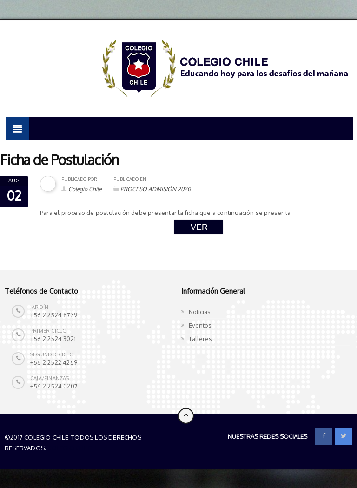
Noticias (200, 311)
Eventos (200, 325)
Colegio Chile (84, 189)
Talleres (200, 338)
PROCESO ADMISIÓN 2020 (155, 189)
